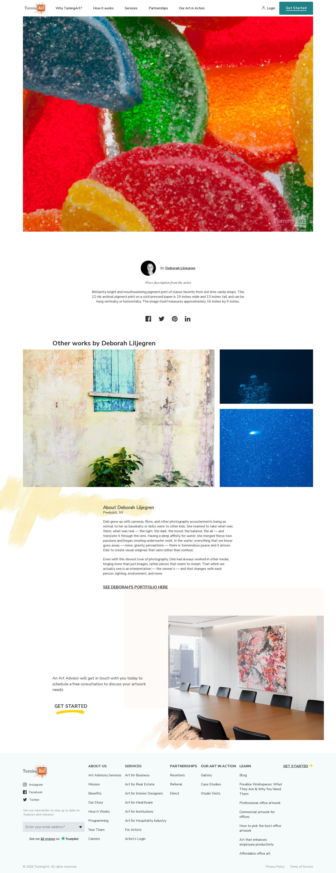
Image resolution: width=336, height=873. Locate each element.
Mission (94, 784)
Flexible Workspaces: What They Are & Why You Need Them (260, 789)
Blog (243, 775)
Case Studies (211, 784)
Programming (98, 820)
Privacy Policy (275, 867)
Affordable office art (254, 853)
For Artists (133, 829)
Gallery (206, 775)
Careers (94, 838)
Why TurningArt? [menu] (69, 8)
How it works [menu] (103, 8)
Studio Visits (210, 793)
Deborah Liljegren (180, 268)
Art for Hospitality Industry (145, 820)
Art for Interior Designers (144, 793)
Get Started (296, 8)
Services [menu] (131, 8)
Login (271, 8)
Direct (174, 793)
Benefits (95, 793)
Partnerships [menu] (158, 8)
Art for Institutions (139, 811)
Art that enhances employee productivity (256, 842)
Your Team (96, 829)
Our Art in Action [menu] (192, 8)
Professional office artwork (260, 803)
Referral (176, 784)
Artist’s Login (135, 838)
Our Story (95, 802)
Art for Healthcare (139, 802)
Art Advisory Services (104, 775)
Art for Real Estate (140, 784)
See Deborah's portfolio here (135, 587)
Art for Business (137, 775)
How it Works (99, 811)
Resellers (177, 775)
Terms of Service (301, 867)
